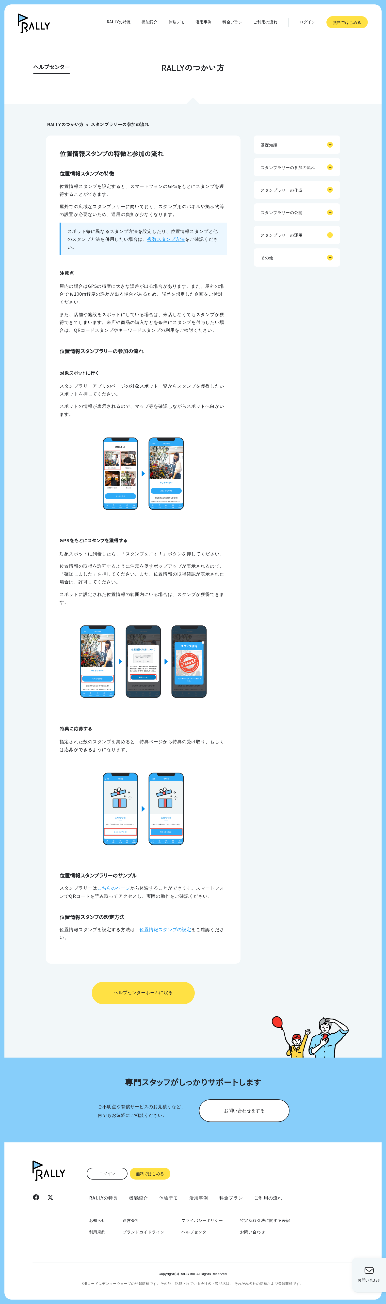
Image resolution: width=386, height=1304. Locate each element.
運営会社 (131, 1220)
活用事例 (203, 22)
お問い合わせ (252, 1232)
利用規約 (97, 1232)
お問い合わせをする (244, 1110)
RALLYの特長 (119, 22)
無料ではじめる (347, 22)
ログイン (307, 22)
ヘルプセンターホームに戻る (143, 992)
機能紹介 (150, 22)
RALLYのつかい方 (65, 124)
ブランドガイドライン (143, 1232)
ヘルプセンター (196, 1232)
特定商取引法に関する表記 (265, 1220)
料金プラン (232, 22)
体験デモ (177, 22)
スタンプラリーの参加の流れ (120, 124)
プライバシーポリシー (202, 1220)
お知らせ (97, 1220)
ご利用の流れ (265, 22)
